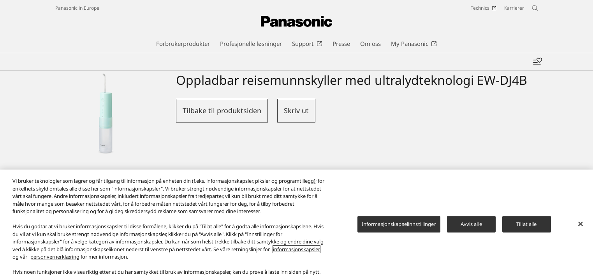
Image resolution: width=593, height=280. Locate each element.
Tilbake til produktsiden (222, 110)
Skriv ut (296, 110)
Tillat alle (526, 230)
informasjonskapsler (296, 255)
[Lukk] (580, 230)
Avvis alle (471, 230)
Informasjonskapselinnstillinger (399, 230)
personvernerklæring (54, 263)
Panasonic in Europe (77, 8)
